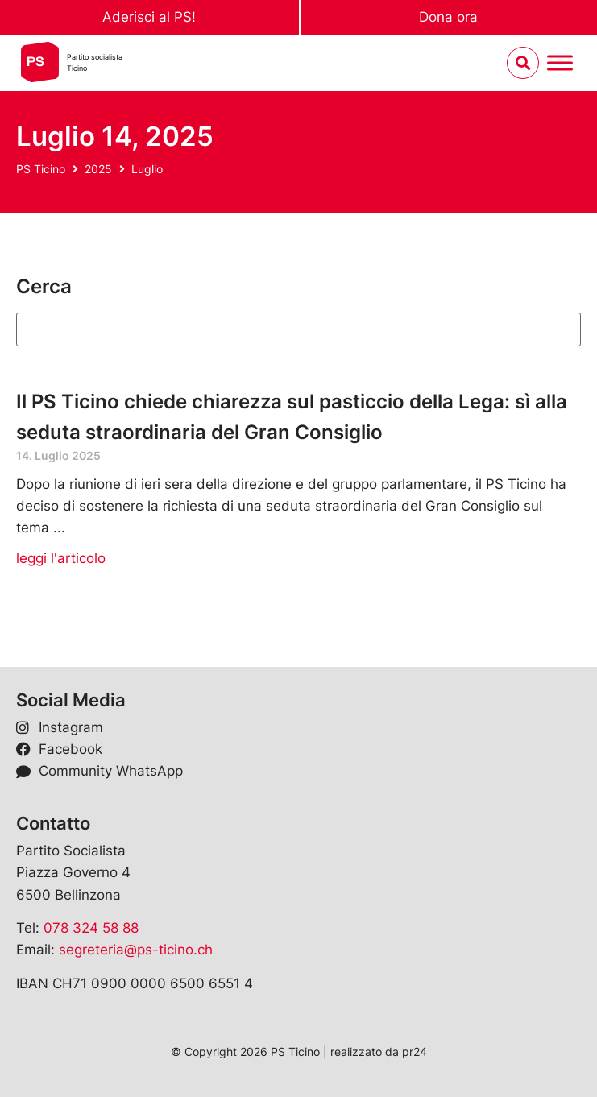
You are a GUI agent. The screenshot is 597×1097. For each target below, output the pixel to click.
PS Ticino (40, 169)
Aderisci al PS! (149, 17)
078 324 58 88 (91, 928)
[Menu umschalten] (560, 63)
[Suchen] (298, 329)
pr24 (414, 1051)
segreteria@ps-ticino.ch (136, 950)
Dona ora (448, 17)
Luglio (147, 169)
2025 (98, 169)
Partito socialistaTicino (94, 62)
